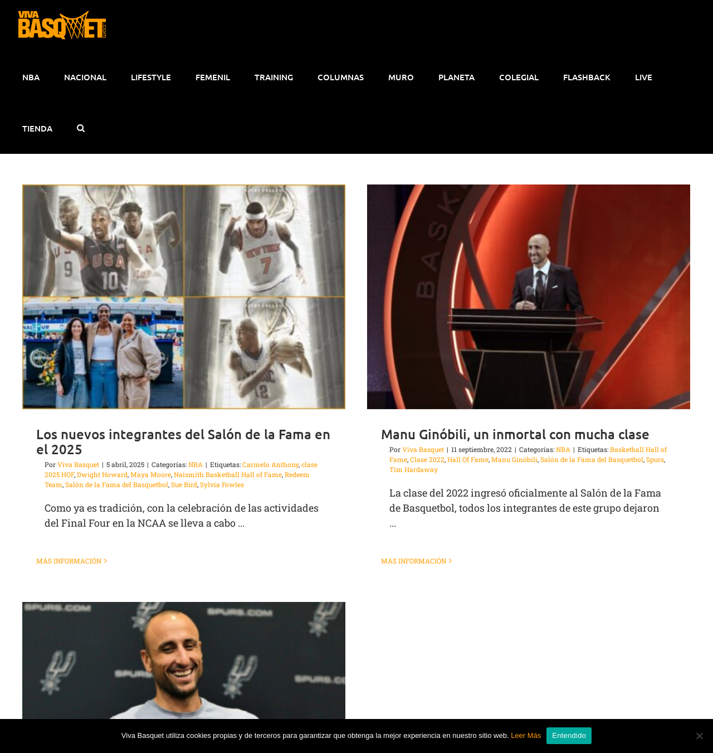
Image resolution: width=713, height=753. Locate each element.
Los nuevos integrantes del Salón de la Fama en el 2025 (183, 441)
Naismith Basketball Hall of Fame (228, 474)
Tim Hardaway (405, 469)
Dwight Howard (102, 474)
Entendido (569, 735)
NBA (195, 464)
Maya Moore (150, 474)
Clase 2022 (419, 459)
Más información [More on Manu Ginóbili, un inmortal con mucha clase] (405, 560)
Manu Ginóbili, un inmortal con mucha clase (507, 434)
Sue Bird (184, 484)
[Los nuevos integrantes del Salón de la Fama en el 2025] (183, 296)
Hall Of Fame (459, 459)
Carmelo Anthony (270, 464)
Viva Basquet (78, 464)
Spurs (647, 459)
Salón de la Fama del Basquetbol (116, 484)
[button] (80, 128)
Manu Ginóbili (506, 459)
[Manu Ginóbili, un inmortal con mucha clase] (520, 296)
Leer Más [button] (526, 735)
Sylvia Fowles (222, 484)
